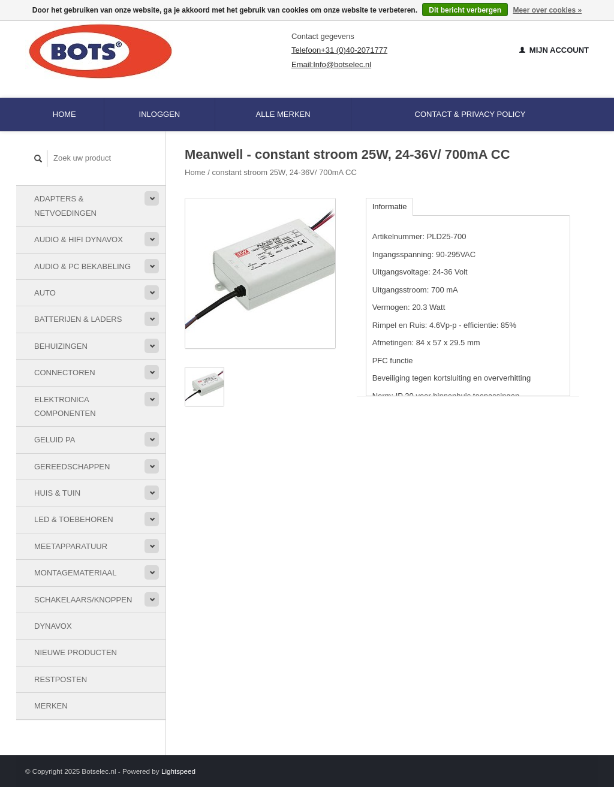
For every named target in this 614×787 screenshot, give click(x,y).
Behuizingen (61, 346)
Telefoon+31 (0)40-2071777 (339, 50)
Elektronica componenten (65, 406)
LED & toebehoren (73, 519)
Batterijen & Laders (78, 319)
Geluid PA (54, 439)
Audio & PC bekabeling (82, 266)
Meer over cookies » (547, 10)
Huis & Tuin (57, 493)
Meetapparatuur (70, 546)
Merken (51, 705)
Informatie (389, 206)
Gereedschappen (72, 466)
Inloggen (159, 114)
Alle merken (283, 114)
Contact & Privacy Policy (470, 114)
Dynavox (53, 626)
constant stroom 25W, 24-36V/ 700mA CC (284, 172)
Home (64, 114)
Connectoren (64, 372)
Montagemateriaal (75, 572)
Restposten (60, 679)
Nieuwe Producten (75, 652)
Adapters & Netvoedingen (65, 205)
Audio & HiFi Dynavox (78, 239)
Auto (45, 292)
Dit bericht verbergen (465, 10)
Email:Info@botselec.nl (331, 64)
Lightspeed (178, 771)
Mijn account (554, 50)
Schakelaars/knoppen (83, 599)
